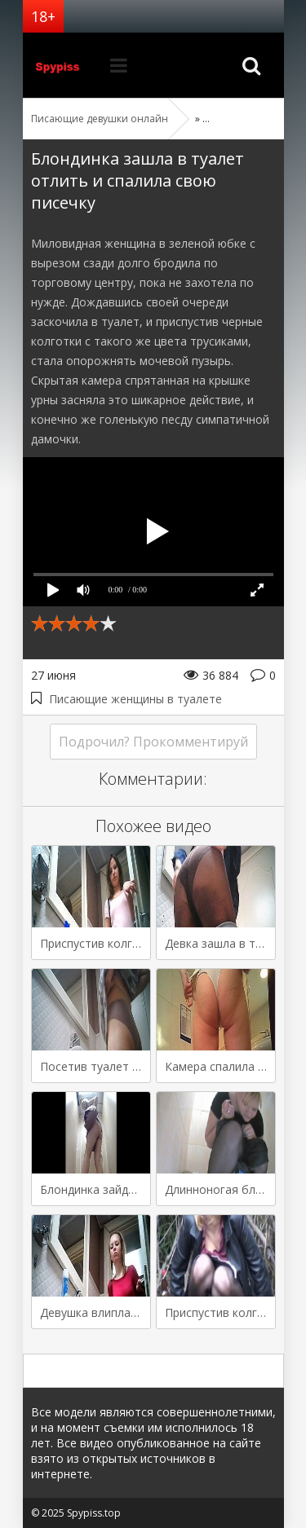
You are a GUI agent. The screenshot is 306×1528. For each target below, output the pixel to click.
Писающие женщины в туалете (135, 699)
